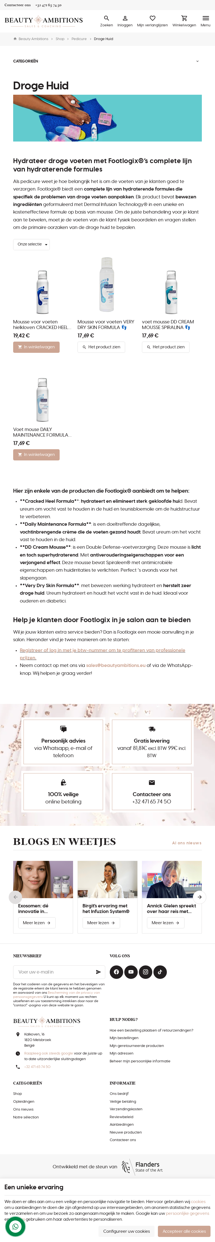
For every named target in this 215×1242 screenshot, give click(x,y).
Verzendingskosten (126, 1109)
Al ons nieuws (187, 843)
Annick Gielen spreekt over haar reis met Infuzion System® (171, 909)
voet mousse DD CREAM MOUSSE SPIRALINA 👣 (168, 325)
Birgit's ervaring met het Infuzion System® (106, 909)
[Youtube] (131, 972)
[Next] (199, 897)
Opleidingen (23, 1102)
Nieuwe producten (126, 1132)
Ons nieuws (23, 1109)
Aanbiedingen (122, 1125)
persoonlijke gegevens (187, 1213)
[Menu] (205, 21)
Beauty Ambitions (30, 39)
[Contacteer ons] (17, 5)
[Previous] (15, 897)
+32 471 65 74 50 (151, 802)
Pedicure (79, 39)
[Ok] (98, 972)
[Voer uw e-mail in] (59, 972)
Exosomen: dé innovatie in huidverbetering (36, 909)
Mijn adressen (122, 1053)
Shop (60, 39)
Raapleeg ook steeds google (48, 1053)
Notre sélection (26, 1117)
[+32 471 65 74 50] (48, 5)
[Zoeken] (106, 21)
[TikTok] (160, 972)
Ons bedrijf (119, 1094)
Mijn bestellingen (124, 1038)
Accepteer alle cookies (184, 1231)
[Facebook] (116, 972)
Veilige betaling (123, 1102)
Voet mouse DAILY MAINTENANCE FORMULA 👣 (40, 432)
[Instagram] (145, 972)
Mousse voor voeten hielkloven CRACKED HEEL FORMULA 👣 (40, 325)
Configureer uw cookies (126, 1231)
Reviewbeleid (121, 1117)
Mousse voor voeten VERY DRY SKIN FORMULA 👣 (106, 325)
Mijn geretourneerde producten (137, 1046)
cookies (198, 1202)
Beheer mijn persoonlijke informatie (140, 1061)
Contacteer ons (123, 1140)
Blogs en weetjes (64, 841)
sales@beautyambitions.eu (116, 665)
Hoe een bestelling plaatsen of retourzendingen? (151, 1030)
